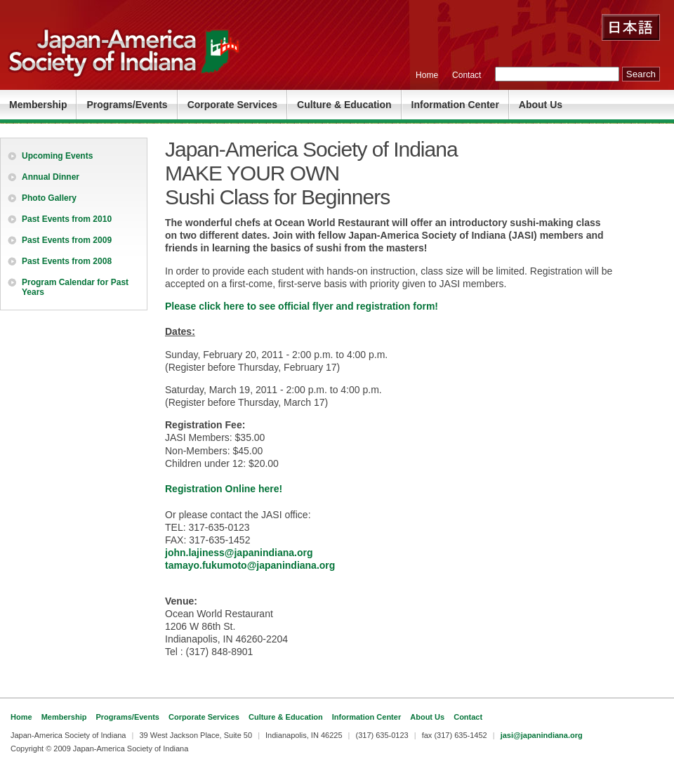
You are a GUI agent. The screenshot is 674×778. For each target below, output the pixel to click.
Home (427, 75)
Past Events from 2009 (67, 240)
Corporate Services (232, 104)
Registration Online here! (223, 488)
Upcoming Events (57, 156)
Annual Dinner (50, 177)
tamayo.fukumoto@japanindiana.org (250, 565)
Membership (38, 104)
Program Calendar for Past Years (75, 287)
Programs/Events (126, 104)
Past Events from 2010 (67, 219)
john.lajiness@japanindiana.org (238, 552)
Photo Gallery (49, 198)
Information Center (455, 104)
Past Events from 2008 (67, 261)
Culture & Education (344, 104)
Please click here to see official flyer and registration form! (301, 306)
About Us (540, 104)
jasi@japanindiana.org (542, 735)
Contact (466, 75)
